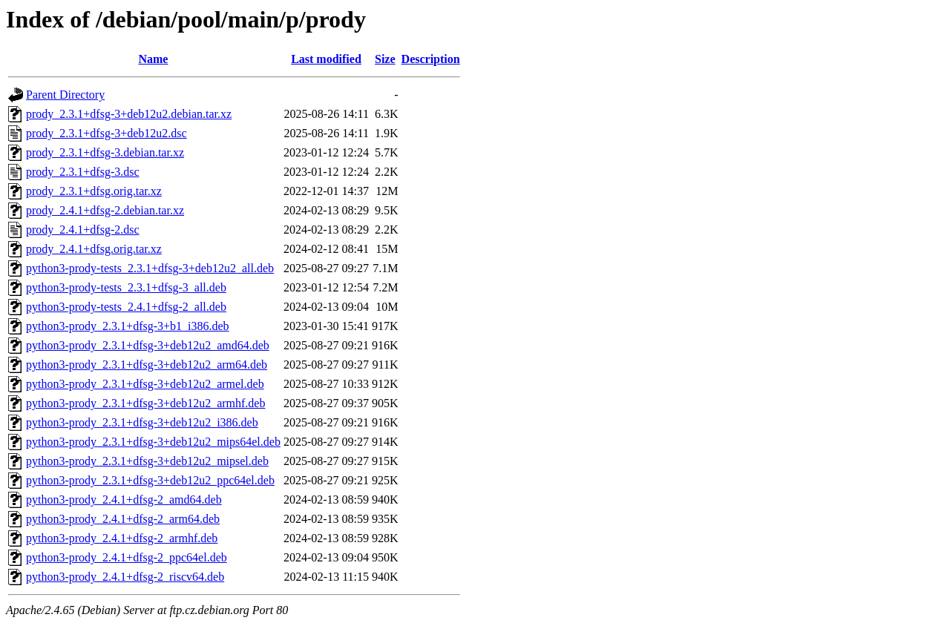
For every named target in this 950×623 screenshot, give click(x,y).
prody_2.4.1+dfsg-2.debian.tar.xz (105, 210)
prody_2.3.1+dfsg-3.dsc (83, 171)
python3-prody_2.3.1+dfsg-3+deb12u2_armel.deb (145, 384)
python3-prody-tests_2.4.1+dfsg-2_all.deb (126, 306)
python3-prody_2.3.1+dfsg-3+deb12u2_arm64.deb (146, 364)
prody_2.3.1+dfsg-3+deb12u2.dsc (106, 133)
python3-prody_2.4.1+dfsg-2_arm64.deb (123, 518)
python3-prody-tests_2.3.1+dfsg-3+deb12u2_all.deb (150, 268)
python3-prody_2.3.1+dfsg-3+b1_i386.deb (127, 326)
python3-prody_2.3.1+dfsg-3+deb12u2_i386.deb (142, 422)
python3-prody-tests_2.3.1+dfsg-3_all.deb (126, 287)
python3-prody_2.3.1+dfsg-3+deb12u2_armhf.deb (145, 403)
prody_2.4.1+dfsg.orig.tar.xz (94, 249)
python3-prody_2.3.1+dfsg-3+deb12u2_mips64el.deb (153, 441)
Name (153, 59)
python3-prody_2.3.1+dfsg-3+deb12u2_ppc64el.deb (150, 480)
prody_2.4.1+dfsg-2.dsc (83, 229)
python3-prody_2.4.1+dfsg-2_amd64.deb (124, 499)
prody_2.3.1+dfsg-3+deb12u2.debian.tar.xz (129, 114)
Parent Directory (65, 94)
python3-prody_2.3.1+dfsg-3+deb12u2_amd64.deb (147, 345)
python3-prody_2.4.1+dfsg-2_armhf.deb (121, 538)
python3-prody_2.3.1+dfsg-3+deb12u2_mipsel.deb (147, 461)
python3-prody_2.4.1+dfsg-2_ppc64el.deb (126, 557)
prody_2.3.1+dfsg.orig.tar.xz (94, 191)
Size (385, 59)
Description (431, 59)
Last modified (326, 59)
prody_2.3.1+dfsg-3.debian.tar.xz (105, 152)
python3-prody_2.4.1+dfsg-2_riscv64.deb (125, 576)
